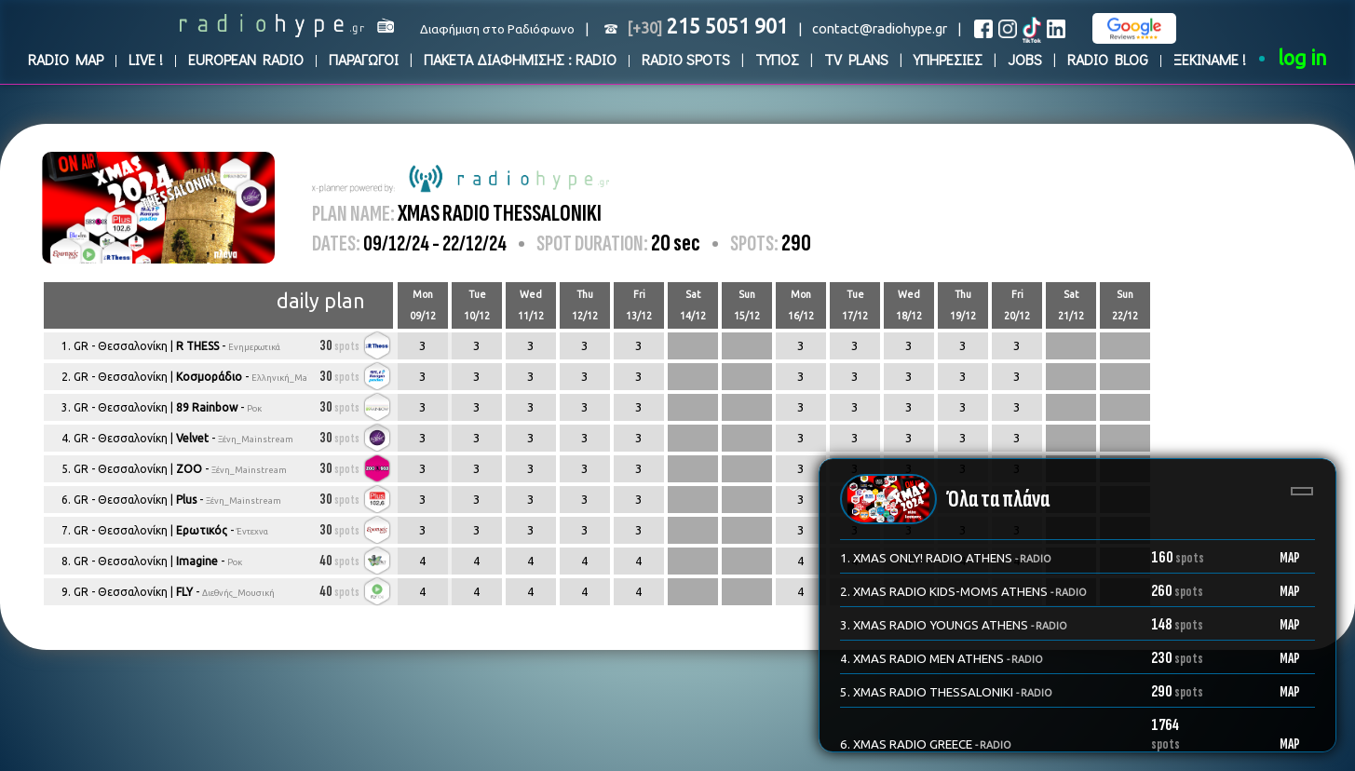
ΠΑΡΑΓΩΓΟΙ (364, 59)
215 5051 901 (707, 26)
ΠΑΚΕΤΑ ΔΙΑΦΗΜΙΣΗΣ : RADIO (520, 59)
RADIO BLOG (1107, 59)
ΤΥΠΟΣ (777, 59)
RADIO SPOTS (686, 59)
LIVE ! (146, 59)
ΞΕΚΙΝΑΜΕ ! (1209, 59)
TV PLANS (856, 59)
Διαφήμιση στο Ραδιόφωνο (497, 29)
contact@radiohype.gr (879, 28)
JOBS (1025, 59)
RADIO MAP (65, 59)
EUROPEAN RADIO (246, 59)
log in (1302, 58)
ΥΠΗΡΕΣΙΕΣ (948, 59)
